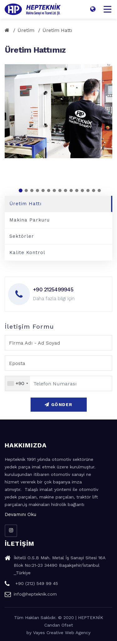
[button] (20, 190)
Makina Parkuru (29, 220)
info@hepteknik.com (31, 595)
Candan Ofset (58, 625)
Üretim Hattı (57, 30)
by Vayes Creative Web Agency (58, 632)
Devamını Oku (20, 514)
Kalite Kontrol (27, 252)
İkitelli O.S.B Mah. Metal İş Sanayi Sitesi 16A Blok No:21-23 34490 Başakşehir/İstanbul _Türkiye (55, 566)
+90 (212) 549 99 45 (31, 584)
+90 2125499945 (53, 289)
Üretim (25, 30)
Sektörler (21, 236)
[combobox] (17, 383)
